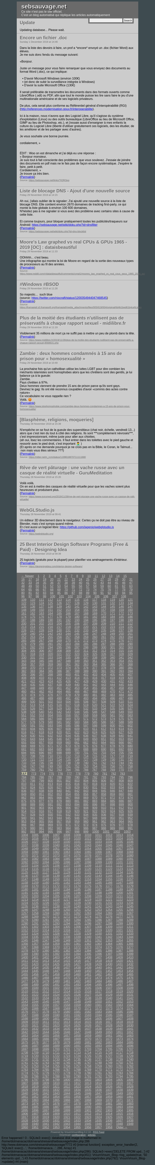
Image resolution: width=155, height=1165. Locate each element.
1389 (24, 954)
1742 (35, 1062)
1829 (24, 1090)
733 (23, 763)
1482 (77, 981)
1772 (119, 1069)
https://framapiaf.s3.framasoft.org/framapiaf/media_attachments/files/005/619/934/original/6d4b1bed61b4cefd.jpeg (80, 307)
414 (77, 678)
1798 (45, 1079)
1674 (130, 1039)
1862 (24, 1100)
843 (85, 790)
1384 (87, 950)
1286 (98, 920)
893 (68, 804)
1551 (109, 1001)
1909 (56, 1113)
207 (85, 623)
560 (103, 715)
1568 (56, 1008)
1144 (109, 875)
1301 (24, 926)
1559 (77, 1005)
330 (23, 657)
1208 (87, 896)
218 (68, 627)
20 (51, 579)
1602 (66, 1018)
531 (77, 708)
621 (68, 732)
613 (112, 729)
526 (32, 708)
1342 (109, 937)
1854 (56, 1096)
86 (66, 593)
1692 (87, 1045)
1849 (119, 1093)
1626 (87, 1025)
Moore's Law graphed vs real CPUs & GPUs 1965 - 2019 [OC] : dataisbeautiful (73, 244)
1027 (35, 841)
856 (85, 794)
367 (121, 664)
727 (85, 759)
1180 (24, 889)
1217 (66, 899)
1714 (87, 1052)
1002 (116, 831)
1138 (45, 875)
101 (61, 596)
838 (41, 790)
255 (50, 637)
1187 (98, 889)
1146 (130, 875)
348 (68, 661)
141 (77, 606)
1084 (56, 858)
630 (32, 735)
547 (103, 712)
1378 (24, 950)
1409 (119, 957)
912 (121, 807)
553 (41, 715)
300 (103, 647)
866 (59, 797)
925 (121, 811)
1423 (35, 964)
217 (59, 627)
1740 (130, 1059)
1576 (24, 1011)
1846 (87, 1093)
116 (85, 599)
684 (50, 749)
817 (85, 784)
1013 (119, 835)
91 (102, 593)
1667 (56, 1039)
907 (77, 807)
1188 (109, 889)
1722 (56, 1056)
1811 (66, 1083)
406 (121, 674)
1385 (98, 950)
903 (41, 807)
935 (94, 814)
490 (59, 698)
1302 (35, 926)
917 (50, 811)
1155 (109, 879)
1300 (130, 923)
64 (23, 589)
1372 (77, 947)
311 (85, 650)
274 (103, 640)
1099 (98, 862)
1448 (66, 971)
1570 (77, 1008)
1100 (109, 862)
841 (68, 790)
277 (130, 640)
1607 (119, 1018)
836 (23, 790)
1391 (45, 954)
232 (77, 630)
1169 (24, 886)
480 (85, 695)
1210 (109, 896)
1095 (56, 862)
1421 (130, 960)
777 (69, 773)
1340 (87, 937)
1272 (66, 916)
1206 (66, 896)
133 (121, 603)
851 (41, 794)
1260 (56, 913)
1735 (77, 1059)
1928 (24, 1120)
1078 (109, 855)
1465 (130, 974)
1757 (77, 1066)
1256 (130, 909)
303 (130, 647)
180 (77, 616)
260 (94, 637)
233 (85, 630)
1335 (35, 937)
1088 (98, 858)
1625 (77, 1025)
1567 (45, 1008)
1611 (45, 1022)
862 (23, 797)
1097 (77, 862)
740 (85, 763)
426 (68, 681)
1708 (24, 1052)
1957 (98, 1127)
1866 (66, 1100)
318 (32, 654)
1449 (77, 971)
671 (50, 746)
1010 (87, 835)
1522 (35, 994)
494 (94, 698)
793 (103, 777)
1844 (66, 1093)
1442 (119, 967)
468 (94, 691)
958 (68, 821)
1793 (109, 1076)
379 (112, 667)
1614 (77, 1022)
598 (94, 725)
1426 (66, 964)
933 (77, 814)
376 (85, 667)
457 (112, 688)
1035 (119, 841)
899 (121, 804)
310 (77, 650)
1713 (77, 1052)
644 (41, 739)
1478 (35, 981)
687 (77, 749)
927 (23, 814)
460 (23, 691)
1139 (56, 875)
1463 (109, 974)
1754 (45, 1066)
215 (41, 627)
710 (50, 756)
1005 (35, 835)
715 (94, 756)
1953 (56, 1127)
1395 (87, 954)
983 (59, 828)
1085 (66, 858)
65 (30, 589)
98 (37, 596)
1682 (98, 1042)
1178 (119, 886)
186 (130, 616)
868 (77, 797)
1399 (130, 954)
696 (41, 752)
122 (23, 603)
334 (59, 657)
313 (103, 650)
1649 (98, 1032)
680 (130, 746)
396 (32, 674)
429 (94, 681)
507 (94, 701)
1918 (35, 1117)
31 (131, 579)
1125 (24, 872)
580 (50, 722)
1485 (109, 981)
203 (50, 623)
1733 (56, 1059)
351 (94, 661)
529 (59, 708)
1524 (56, 994)
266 (32, 640)
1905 (130, 1110)
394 (130, 671)
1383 (77, 950)
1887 (56, 1107)
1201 (130, 892)
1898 (56, 1110)
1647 (77, 1032)
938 (121, 814)
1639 (109, 1028)
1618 (119, 1022)
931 (59, 814)
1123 (119, 869)
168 (85, 613)
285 (85, 644)
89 (87, 593)
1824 (87, 1086)
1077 (98, 855)
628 (130, 732)
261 (103, 637)
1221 (109, 899)
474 (32, 695)
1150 (56, 879)
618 (41, 732)
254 (41, 637)
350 (85, 661)
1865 (56, 1100)
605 (41, 729)
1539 (98, 998)
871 (103, 797)
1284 (77, 920)
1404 (66, 957)
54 (66, 586)
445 (121, 684)
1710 (45, 1052)
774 (42, 773)
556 (68, 715)
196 (103, 620)
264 (130, 637)
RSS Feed (98, 1132)
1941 (45, 1124)
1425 (56, 964)
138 (50, 606)
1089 (109, 858)
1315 (56, 930)
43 (102, 582)
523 (121, 705)
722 (41, 759)
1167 (119, 882)
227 (32, 630)
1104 (35, 865)
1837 (109, 1090)
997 (68, 831)
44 (109, 582)
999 (85, 831)
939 (130, 814)
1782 (109, 1073)
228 (41, 630)
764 (68, 769)
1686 (24, 1045)
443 (103, 684)
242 (50, 633)
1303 (45, 926)
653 (121, 739)
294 (50, 647)
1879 (87, 1103)
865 (50, 797)
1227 (56, 903)
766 (85, 769)
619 (50, 732)
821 (121, 784)
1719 (24, 1056)
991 (130, 828)
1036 (130, 841)
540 (41, 712)
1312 (24, 930)
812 (41, 784)
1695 (119, 1045)
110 (32, 599)
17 (30, 579)
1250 (66, 909)
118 (103, 599)
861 (130, 794)
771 (130, 769)
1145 (119, 875)
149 (32, 610)
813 (50, 784)
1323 (24, 933)
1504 (77, 988)
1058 (130, 848)
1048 (24, 848)
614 (121, 729)
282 (59, 644)
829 (77, 787)
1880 (98, 1103)
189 (41, 620)
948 (94, 818)
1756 (66, 1066)
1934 (87, 1120)
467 (85, 691)
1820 (45, 1086)
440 (77, 684)
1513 (56, 991)
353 (112, 661)
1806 (130, 1079)
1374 (98, 947)
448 (32, 688)
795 (121, 777)
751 (68, 766)
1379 (35, 950)
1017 (45, 838)
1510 (24, 991)
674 (77, 746)
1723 (66, 1056)
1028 (45, 841)
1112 (119, 865)
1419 (109, 960)
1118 (66, 869)
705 (121, 752)
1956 (87, 1127)
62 (123, 586)
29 (116, 579)
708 (32, 756)
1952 (45, 1127)
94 (123, 593)
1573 (109, 1008)
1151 (66, 879)
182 (94, 616)
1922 (77, 1117)
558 (85, 715)
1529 (109, 994)
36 (51, 582)
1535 (56, 998)
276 (121, 640)
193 (77, 620)
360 (59, 664)
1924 (98, 1117)
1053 (77, 848)
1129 (66, 872)
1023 (109, 838)
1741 (24, 1062)
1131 (87, 872)
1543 (24, 1001)
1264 (98, 913)
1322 (130, 930)
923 (103, 811)
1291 (35, 923)
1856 (77, 1096)
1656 (56, 1035)
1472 (87, 977)
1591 (66, 1015)
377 (94, 667)
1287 (109, 920)
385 (50, 671)
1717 (119, 1052)
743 (112, 763)
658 (50, 742)
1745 (66, 1062)
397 (41, 674)
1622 (45, 1025)
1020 (77, 838)
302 (121, 647)
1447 (56, 971)
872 (112, 797)
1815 (109, 1083)
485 (130, 695)
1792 (98, 1076)
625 (103, 732)
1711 (56, 1052)
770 (121, 769)
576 (130, 718)
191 (59, 620)
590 (23, 725)
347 (59, 661)
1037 (24, 845)
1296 (87, 923)
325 (94, 654)
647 (68, 739)
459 (130, 688)
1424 (45, 964)
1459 (66, 974)
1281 (45, 920)
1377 (130, 947)
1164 (87, 882)
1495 (98, 984)
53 (59, 586)
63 (131, 586)
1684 (119, 1042)
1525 (66, 994)
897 (103, 804)
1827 (119, 1086)
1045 (109, 845)
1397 (109, 954)
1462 (98, 974)
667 (130, 742)
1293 (56, 923)
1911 (77, 1113)
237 (121, 630)
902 (32, 807)
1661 (109, 1035)
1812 (77, 1083)
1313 (35, 930)
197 (112, 620)
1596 (119, 1015)
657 (41, 742)
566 (41, 718)
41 (87, 582)
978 (130, 824)
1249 (56, 909)
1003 (127, 831)
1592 (77, 1015)
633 (59, 735)
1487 (130, 981)
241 (41, 633)
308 (59, 650)
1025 (130, 838)
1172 (56, 886)
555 (59, 715)
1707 (130, 1049)
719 (130, 756)
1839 (130, 1090)
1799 (56, 1079)
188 (32, 620)
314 (112, 650)
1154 (98, 879)
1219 (87, 899)
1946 (98, 1124)
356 (23, 664)
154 (77, 610)
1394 (77, 954)
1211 (119, 896)
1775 (35, 1073)
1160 (45, 882)
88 (80, 593)
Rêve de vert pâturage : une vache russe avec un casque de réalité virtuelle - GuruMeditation (72, 470)
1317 (77, 930)
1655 (45, 1035)
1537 (77, 998)
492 (77, 698)
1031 (77, 841)
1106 (56, 865)
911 (112, 807)
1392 (56, 954)
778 (78, 773)
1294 (66, 923)
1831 (45, 1090)
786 (41, 777)
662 (85, 742)
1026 (24, 841)
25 (87, 579)
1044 (98, 845)
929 (41, 814)
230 (59, 630)
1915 (119, 1113)
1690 (66, 1045)
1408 (109, 957)
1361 (77, 943)
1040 (56, 845)
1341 (98, 937)
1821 (56, 1086)
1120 (87, 869)
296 (68, 647)
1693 (98, 1045)
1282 (56, 920)
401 (77, 674)
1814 (98, 1083)
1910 (66, 1113)
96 (23, 596)
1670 (87, 1039)
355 (130, 661)
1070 (24, 855)
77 (116, 589)
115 (77, 599)
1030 (66, 841)
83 (44, 593)
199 (130, 620)
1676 (35, 1042)
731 (121, 759)
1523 (45, 994)
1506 (98, 988)
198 (121, 620)
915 (32, 811)
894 (77, 804)
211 (121, 623)
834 (121, 787)
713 (77, 756)
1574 (119, 1008)
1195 (66, 892)
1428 (87, 964)
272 (85, 640)
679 (121, 746)
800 (50, 780)
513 (32, 705)
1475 (119, 977)
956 (50, 821)
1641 (130, 1028)
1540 (109, 998)
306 (41, 650)
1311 (130, 926)
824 (32, 787)
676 (94, 746)
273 (94, 640)
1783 (119, 1073)
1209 (98, 896)
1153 (87, 879)
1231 (98, 903)
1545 (45, 1001)
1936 (109, 1120)
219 (77, 627)
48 (23, 586)
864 (41, 797)
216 (50, 627)
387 (68, 671)
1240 (77, 906)
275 (112, 640)
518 (77, 705)
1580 (66, 1011)
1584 (109, 1011)
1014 (130, 835)
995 (50, 831)
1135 (130, 872)
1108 (77, 865)
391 (103, 671)
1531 (130, 994)
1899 (66, 1110)
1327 (66, 933)
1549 (87, 1001)
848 (130, 790)
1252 (87, 909)
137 (41, 606)
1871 (119, 1100)
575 (121, 718)
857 (94, 794)
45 (116, 582)
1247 (35, 909)
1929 (35, 1120)
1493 (77, 984)
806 (103, 780)
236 (112, 630)
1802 (87, 1079)
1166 (109, 882)
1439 (87, 967)
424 (50, 681)
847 (121, 790)
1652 (130, 1032)
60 (109, 586)
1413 (45, 960)
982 (50, 828)
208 (94, 623)
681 (23, 749)
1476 (130, 977)
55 (73, 586)
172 (121, 613)
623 (85, 732)
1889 (77, 1107)
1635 (66, 1028)
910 (103, 807)
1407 (98, 957)
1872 (130, 1100)
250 (121, 633)
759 (23, 769)
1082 (35, 858)
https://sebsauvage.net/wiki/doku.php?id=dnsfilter (64, 224)
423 (41, 681)
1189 (119, 889)
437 (50, 684)
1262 (77, 913)
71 (73, 589)
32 (23, 582)
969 (50, 824)
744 (121, 763)
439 (68, 684)
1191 (24, 892)
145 (112, 606)
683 (41, 749)
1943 (66, 1124)
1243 (109, 906)
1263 (87, 913)
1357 (35, 943)
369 (23, 667)
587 (112, 722)
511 (130, 701)
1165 (98, 882)
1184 (66, 889)
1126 (35, 872)
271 (77, 640)
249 (112, 633)
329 (130, 654)
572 (94, 718)
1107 (66, 865)
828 (68, 787)
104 (88, 596)
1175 (87, 886)
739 (77, 763)
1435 (45, 967)
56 (80, 586)
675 (85, 746)
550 (130, 712)
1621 (35, 1025)
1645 (56, 1032)
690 (103, 749)
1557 (56, 1005)
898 (112, 804)
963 (112, 821)
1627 (98, 1025)
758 (130, 766)
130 (94, 603)
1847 (98, 1093)
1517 (98, 991)
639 (112, 735)
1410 (130, 957)
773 (33, 773)
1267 (130, 913)
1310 (119, 926)
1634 (56, 1028)
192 (68, 620)
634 (68, 735)
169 (94, 613)
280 (41, 644)
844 (94, 790)
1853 (45, 1096)
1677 (45, 1042)
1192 (35, 892)
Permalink (27, 177)
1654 (35, 1035)
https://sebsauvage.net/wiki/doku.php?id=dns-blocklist (57, 231)
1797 (35, 1079)
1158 (24, 882)
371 (41, 667)
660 (68, 742)
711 (59, 756)
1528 (98, 994)
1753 (35, 1066)
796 (130, 777)
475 (41, 695)
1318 (87, 930)
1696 (130, 1045)
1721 (45, 1056)
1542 (130, 998)
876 (32, 801)
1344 (130, 937)
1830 (35, 1090)
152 (59, 610)
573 (103, 718)
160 (130, 610)
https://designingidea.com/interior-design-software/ (56, 566)
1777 (56, 1073)
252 (23, 637)
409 (32, 678)
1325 (45, 933)
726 (77, 759)
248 (103, 633)
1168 (130, 882)
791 (85, 777)
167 (77, 613)
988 (103, 828)
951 (121, 818)
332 (41, 657)
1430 (109, 964)
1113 (130, 865)
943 (50, 818)
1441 (109, 967)
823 (23, 787)
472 (130, 691)
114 (68, 599)
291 (23, 647)
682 (32, 749)
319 (41, 654)
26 (95, 579)
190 (50, 620)
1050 (45, 848)
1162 (66, 882)
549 (121, 712)
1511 (35, 991)
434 (23, 684)
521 (103, 705)
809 (130, 780)
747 (32, 766)
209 (103, 623)
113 (59, 599)
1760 (109, 1066)
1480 (56, 981)
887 (130, 801)
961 (94, 821)
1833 (66, 1090)
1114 (24, 869)
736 (50, 763)
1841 (35, 1093)
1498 (130, 984)
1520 (130, 991)
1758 (87, 1066)
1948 (119, 1124)
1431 (119, 964)
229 (50, 630)
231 (68, 630)
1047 (130, 845)
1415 (66, 960)
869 (85, 797)
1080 (130, 855)
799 (41, 780)
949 (103, 818)
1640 (119, 1028)
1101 (119, 862)
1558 (66, 1005)
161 (23, 613)
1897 (45, 1110)
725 (68, 759)
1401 (35, 957)
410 (41, 678)
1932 (66, 1120)
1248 (45, 909)
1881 (109, 1103)
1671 (98, 1039)
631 (41, 735)
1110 (98, 865)
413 (68, 678)
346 (50, 661)
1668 (66, 1039)
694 (23, 752)
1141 (77, 875)
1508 (119, 988)
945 (68, 818)
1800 (66, 1079)
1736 (87, 1059)
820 (112, 784)
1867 (77, 1100)
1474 (109, 977)
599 (103, 725)
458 (121, 688)
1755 (56, 1066)
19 (44, 579)
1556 (45, 1005)
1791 (87, 1076)
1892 (109, 1107)
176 (41, 616)
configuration (79, 1134)
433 (130, 681)
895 (85, 804)
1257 (24, 913)
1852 (35, 1096)
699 (68, 752)
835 (130, 787)
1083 (45, 858)
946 (77, 818)
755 (103, 766)
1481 (66, 981)
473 (23, 695)
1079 (119, 855)
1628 (109, 1025)
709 (41, 756)
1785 (24, 1076)
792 (94, 777)
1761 (119, 1066)
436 (41, 684)
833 (112, 787)
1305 (66, 926)
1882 (119, 1103)
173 (130, 613)
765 (77, 769)
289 (121, 644)
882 (85, 801)
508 (103, 701)
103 (79, 596)
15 (125, 576)
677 (103, 746)
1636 (77, 1028)
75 (102, 589)
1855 (66, 1096)
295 (59, 647)
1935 (98, 1120)
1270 (45, 916)
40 (80, 582)
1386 (109, 950)
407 (130, 674)
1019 (66, 838)
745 (130, 763)
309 (68, 650)
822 (130, 784)
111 (41, 599)
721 (32, 759)
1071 (35, 855)
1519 (119, 991)
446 (130, 684)
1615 (87, 1022)
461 (32, 691)
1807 (24, 1083)
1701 (66, 1049)
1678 (56, 1042)
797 (23, 780)
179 (68, 616)
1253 (98, 909)
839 (50, 790)
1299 (119, 923)
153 (68, 610)
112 (50, 599)
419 (121, 678)
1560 (87, 1005)
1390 (35, 954)
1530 (119, 994)
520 (94, 705)
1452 (109, 971)
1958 (109, 1127)
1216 (56, 899)
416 (94, 678)
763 (59, 769)
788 (59, 777)
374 (68, 667)
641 (130, 735)
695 (32, 752)
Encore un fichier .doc (43, 37)
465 (68, 691)
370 (32, 667)
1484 (98, 981)
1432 (130, 964)
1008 (66, 835)
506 (85, 701)
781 (104, 773)
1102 (130, 862)
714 (85, 756)
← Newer (27, 576)
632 (50, 735)
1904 (119, 1110)
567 (50, 718)
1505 (87, 988)
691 (112, 749)
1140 (66, 875)
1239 (66, 906)
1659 (87, 1035)
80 (23, 593)
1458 (56, 974)
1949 (130, 1124)
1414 (56, 960)
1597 (130, 1015)
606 (50, 729)
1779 (77, 1073)
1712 (66, 1052)
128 (77, 603)
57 (87, 586)
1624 (66, 1025)
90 (95, 593)
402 (85, 674)
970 (59, 824)
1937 (119, 1120)
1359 (56, 943)
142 (85, 606)
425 (59, 681)
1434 (35, 967)
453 (77, 688)
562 (121, 715)
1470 (66, 977)
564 (23, 718)
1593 (87, 1015)
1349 (66, 940)
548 (112, 712)
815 (68, 784)
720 (23, 759)
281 (50, 644)
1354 (119, 940)
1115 (35, 869)
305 (32, 650)
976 (112, 824)
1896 (35, 1110)
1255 (119, 909)
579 (41, 722)
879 (59, 801)
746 (23, 766)
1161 (56, 882)
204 (59, 623)
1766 (56, 1069)
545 (85, 712)
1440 (98, 967)
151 (50, 610)
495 (103, 698)
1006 (45, 835)
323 (77, 654)
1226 (45, 903)
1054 (87, 848)
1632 (35, 1028)
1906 (24, 1113)
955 (41, 821)
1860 (119, 1096)
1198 (98, 892)
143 (94, 606)
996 (59, 831)
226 (23, 630)
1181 (35, 889)
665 (112, 742)
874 (130, 797)
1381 (56, 950)
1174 (77, 886)
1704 (98, 1049)
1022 (98, 838)
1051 (56, 848)
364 (94, 664)
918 (59, 811)
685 (59, 749)
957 (59, 821)
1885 (35, 1107)
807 (112, 780)
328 (121, 654)
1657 (66, 1035)
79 (131, 589)
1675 (24, 1042)
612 (103, 729)
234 (94, 630)
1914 (109, 1113)
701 (85, 752)
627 (121, 732)
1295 (77, 923)
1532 (24, 998)
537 (130, 708)
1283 (66, 920)
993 (32, 831)
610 (85, 729)
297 (77, 647)
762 (50, 769)
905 (59, 807)
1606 (109, 1018)
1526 (77, 994)
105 (97, 596)
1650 (109, 1032)
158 (112, 610)
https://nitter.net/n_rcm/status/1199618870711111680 (57, 457)
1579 (56, 1011)
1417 (87, 960)
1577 (35, 1011)
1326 (56, 933)
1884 (24, 1107)
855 (77, 794)
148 (23, 610)
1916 (130, 1113)
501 (41, 701)
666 (121, 742)
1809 (45, 1083)
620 (59, 732)
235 (103, 630)
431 (112, 681)
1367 (24, 947)
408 (23, 678)
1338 (66, 937)
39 (73, 582)
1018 (56, 838)
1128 (56, 872)
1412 (35, 960)
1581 (77, 1011)
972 (77, 824)
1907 (35, 1113)
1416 (77, 960)
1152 (77, 879)
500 (32, 701)
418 (112, 678)
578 (32, 722)
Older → (122, 1127)
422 (32, 681)
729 (103, 759)
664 (103, 742)
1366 (130, 943)
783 (122, 773)
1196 (77, 892)
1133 (109, 872)
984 (68, 828)
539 (32, 712)
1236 (35, 906)
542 (59, 712)
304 (23, 650)
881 (77, 801)
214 (32, 627)
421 (23, 681)
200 (23, 623)
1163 (77, 882)
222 (103, 627)
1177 (109, 886)
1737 (98, 1059)
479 (77, 695)
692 (121, 749)
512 (23, 705)
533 (94, 708)
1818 (24, 1086)
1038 (35, 845)
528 (50, 708)
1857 (87, 1096)
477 (59, 695)
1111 (109, 865)
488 (41, 698)
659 (59, 742)
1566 (35, 1008)
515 (50, 705)
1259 (45, 913)
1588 (35, 1015)
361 (68, 664)
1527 (87, 994)
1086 (77, 858)
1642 (24, 1032)
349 (77, 661)
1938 (130, 1120)
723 (50, 759)
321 (59, 654)
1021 (87, 838)
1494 (87, 984)
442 (94, 684)
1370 (56, 947)
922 (94, 811)
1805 (119, 1079)
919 (68, 811)
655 (23, 742)
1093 (35, 862)
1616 (98, 1022)
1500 (35, 988)
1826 (109, 1086)
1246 (24, 909)
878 (50, 801)
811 (32, 784)
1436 (56, 967)
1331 (109, 933)
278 (23, 644)
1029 (56, 841)
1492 (66, 984)
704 (112, 752)
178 (59, 616)
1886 (45, 1107)
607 (59, 729)
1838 (119, 1090)
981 (41, 828)
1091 (130, 858)
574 (112, 718)
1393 (66, 954)
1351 (87, 940)
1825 (98, 1086)
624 (94, 732)
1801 (77, 1079)
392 (112, 671)
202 (41, 623)
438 (59, 684)
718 (121, 756)
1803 (98, 1079)
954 (32, 821)
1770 (98, 1069)
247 (94, 633)
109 (23, 599)
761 (41, 769)
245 (77, 633)
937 (112, 814)
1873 (24, 1103)
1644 (45, 1032)
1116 (45, 869)
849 (23, 794)
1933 (77, 1120)
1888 (66, 1107)
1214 (35, 899)
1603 (77, 1018)
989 (112, 828)
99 (44, 596)
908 (85, 807)
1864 (45, 1100)
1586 (130, 1011)
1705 (109, 1049)
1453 (119, 971)
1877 (66, 1103)
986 (85, 828)
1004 (24, 835)
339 (103, 657)
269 (59, 640)
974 (94, 824)
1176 (98, 886)
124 (41, 603)
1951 (35, 1127)
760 (32, 769)
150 (41, 610)
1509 (130, 988)
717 (112, 756)
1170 (35, 886)
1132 (98, 872)
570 (77, 718)
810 (23, 784)
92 (109, 593)
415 (85, 678)
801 (59, 780)
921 (85, 811)
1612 (56, 1022)
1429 (98, 964)
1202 (24, 896)
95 (131, 593)
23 (73, 579)
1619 (130, 1022)
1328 (77, 933)
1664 (24, 1039)
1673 (119, 1039)
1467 (35, 977)
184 (112, 616)
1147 (24, 879)
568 (59, 718)
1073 (56, 855)
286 (94, 644)
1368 (35, 947)
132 (112, 603)
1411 (24, 960)
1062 (56, 852)
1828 (130, 1086)
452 (68, 688)
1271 (56, 916)
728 (94, 759)
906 (68, 807)
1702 (77, 1049)
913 (130, 807)
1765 (45, 1069)
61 (116, 586)
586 (103, 722)
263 (121, 637)
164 (50, 613)
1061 (45, 852)
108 (123, 596)
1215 (45, 899)
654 (130, 739)
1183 (56, 889)
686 (68, 749)
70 (66, 589)
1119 (77, 869)
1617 (109, 1022)
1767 (66, 1069)
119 (112, 599)
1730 (24, 1059)
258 (77, 637)
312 (94, 650)
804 (85, 780)
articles (92, 1134)
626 (112, 732)
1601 (56, 1018)
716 (103, 756)
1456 (35, 974)
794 (112, 777)
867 (68, 797)
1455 (24, 974)
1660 (98, 1035)
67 (44, 589)
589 (130, 722)
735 (41, 763)
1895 (24, 1110)
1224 (24, 903)
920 (77, 811)
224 (121, 627)
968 (41, 824)
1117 (56, 869)
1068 (119, 852)
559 (94, 715)
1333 (130, 933)
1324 (35, 933)
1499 (24, 988)
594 (59, 725)
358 (41, 664)
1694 (109, 1045)
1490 (45, 984)
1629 (119, 1025)
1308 (98, 926)
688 (85, 749)
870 (94, 797)
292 (32, 647)
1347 (45, 940)
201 (32, 623)
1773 (130, 1069)
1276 (109, 916)
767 (94, 769)
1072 (45, 855)
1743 (45, 1062)
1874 (35, 1103)
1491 (56, 984)
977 (121, 824)
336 (77, 657)
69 (59, 589)
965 (130, 821)
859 (112, 794)
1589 (45, 1015)
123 (32, 603)
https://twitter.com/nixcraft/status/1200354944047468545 (69, 297)
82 (37, 593)
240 (32, 633)
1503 (66, 988)
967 (32, 824)
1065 (87, 852)
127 (68, 603)
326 (103, 654)
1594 (98, 1015)
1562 (109, 1005)
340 (112, 657)
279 (32, 644)
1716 (109, 1052)
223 (112, 627)
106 (105, 596)
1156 (119, 879)
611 (94, 729)
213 (23, 627)
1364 (109, 943)
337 (85, 657)
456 (103, 688)
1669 (77, 1039)
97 (30, 596)
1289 (130, 920)
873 (121, 797)
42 (95, 582)
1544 (35, 1001)
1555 (35, 1005)
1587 (24, 1015)
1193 (45, 892)
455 (94, 688)
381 (130, 667)
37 (59, 582)
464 (59, 691)
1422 (24, 964)
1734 (66, 1059)
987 (94, 828)
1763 (24, 1069)
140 (68, 606)
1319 (98, 930)
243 (59, 633)
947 (85, 818)
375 (77, 667)
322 (68, 654)
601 (121, 725)
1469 (56, 977)
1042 (77, 845)
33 (30, 582)
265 (23, 640)
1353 (109, 940)
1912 (87, 1113)
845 (103, 790)
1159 (35, 882)
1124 (130, 869)
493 (85, 698)
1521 (24, 994)
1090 (119, 858)
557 (77, 715)
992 (23, 831)
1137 (35, 875)
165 (59, 613)
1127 (45, 872)
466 (77, 691)
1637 (87, 1028)
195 (94, 620)
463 (50, 691)
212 (130, 623)
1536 (66, 998)
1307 (87, 926)
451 (59, 688)
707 (23, 756)
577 (23, 722)
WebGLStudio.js (37, 510)
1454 (130, 971)
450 (50, 688)
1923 (87, 1117)
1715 (98, 1052)
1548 (77, 1001)
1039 (45, 845)
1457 (45, 974)
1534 (45, 998)
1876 (56, 1103)
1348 (56, 940)
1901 (87, 1110)
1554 (24, 1005)
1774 (24, 1073)
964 (121, 821)
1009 (77, 835)
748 (41, 766)
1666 (45, 1039)
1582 (87, 1011)
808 (121, 780)
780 (95, 773)
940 (23, 818)
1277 (119, 916)
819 (103, 784)
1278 (130, 916)
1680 (77, 1042)
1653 (24, 1035)
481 (94, 695)
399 (59, 674)
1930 (45, 1120)
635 (77, 735)
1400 (24, 957)
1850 (130, 1093)
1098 (87, 862)
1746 (77, 1062)
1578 (45, 1011)
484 (121, 695)
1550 (98, 1001)
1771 (109, 1069)
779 (87, 773)
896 (94, 804)
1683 (109, 1042)
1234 (130, 903)
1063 (66, 852)
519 (85, 705)
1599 (35, 1018)
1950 (24, 1127)
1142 (87, 875)
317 (23, 654)
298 (85, 647)
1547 (66, 1001)
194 (85, 620)
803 (77, 780)
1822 (66, 1086)
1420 (119, 960)
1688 (45, 1045)
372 (50, 667)
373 (59, 667)
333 (50, 657)
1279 (24, 920)
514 (41, 705)
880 (68, 801)
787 (50, 777)
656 (32, 742)
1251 (77, 909)
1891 (98, 1107)
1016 (35, 838)
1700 (56, 1049)
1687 (35, 1045)
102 (70, 596)
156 (94, 610)
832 (103, 787)
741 (94, 763)
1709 (35, 1052)
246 (85, 633)
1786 (35, 1076)
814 (59, 784)
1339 (77, 937)
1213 (24, 899)
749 (50, 766)
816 (77, 784)
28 (109, 579)
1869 (98, 1100)
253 (32, 637)
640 (121, 735)
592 (41, 725)
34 (37, 582)
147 (130, 606)
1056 (109, 848)
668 (23, 746)
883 (94, 801)
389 (85, 671)
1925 (109, 1117)
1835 (87, 1090)
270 (68, 640)
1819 (35, 1086)
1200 (119, 892)
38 (66, 582)
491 (68, 698)
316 (130, 650)
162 (32, 613)
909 (94, 807)
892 (59, 804)
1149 (45, 879)
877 (41, 801)
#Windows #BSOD (39, 284)
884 (103, 801)
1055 (98, 848)
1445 (35, 971)
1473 (98, 977)
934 (85, 814)
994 (41, 831)
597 (85, 725)
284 (77, 644)
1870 (109, 1100)
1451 (98, 971)
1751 (130, 1062)
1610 (35, 1022)
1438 (77, 967)
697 (50, 752)
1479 (45, 981)
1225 (35, 903)
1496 (109, 984)
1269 (35, 916)
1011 (98, 835)
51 (44, 586)
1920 (56, 1117)
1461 (87, 974)
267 (41, 640)
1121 (98, 869)
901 (23, 807)
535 (112, 708)
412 (59, 678)
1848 (109, 1093)
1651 (119, 1032)
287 (103, 644)
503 (59, 701)
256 (59, 637)
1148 (35, 879)
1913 (98, 1113)
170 (103, 613)
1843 (56, 1093)
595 (68, 725)
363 (85, 664)
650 (94, 739)
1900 (77, 1110)
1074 (66, 855)
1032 (87, 841)
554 (50, 715)
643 (32, 739)
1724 (77, 1056)
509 (112, 701)
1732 (45, 1059)
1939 (24, 1124)
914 (23, 811)
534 (103, 708)
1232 (109, 903)
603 (23, 729)
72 (80, 589)
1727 (109, 1056)
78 (123, 589)
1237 (45, 906)
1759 (98, 1066)
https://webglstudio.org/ (41, 533)
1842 (45, 1093)
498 (130, 698)
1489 (35, 984)
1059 (24, 852)
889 (32, 804)
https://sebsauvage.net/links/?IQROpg (49, 180)
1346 (35, 940)
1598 (24, 1018)
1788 (56, 1076)
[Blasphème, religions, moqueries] (56, 419)
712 (68, 756)
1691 (77, 1045)
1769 (87, 1069)
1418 (98, 960)
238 (130, 630)
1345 (24, 940)
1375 (109, 947)
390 (94, 671)
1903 (109, 1110)
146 (121, 606)
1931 (56, 1120)
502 (50, 701)
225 (130, 627)
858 (103, 794)
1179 (130, 886)
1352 (98, 940)
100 (52, 596)
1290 (24, 923)
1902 (98, 1110)
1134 (119, 872)
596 (77, 725)
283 (68, 644)
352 (103, 661)
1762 (130, 1066)
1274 (87, 916)
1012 (109, 835)
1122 (109, 869)
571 (85, 718)
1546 (56, 1001)
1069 (130, 852)
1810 (56, 1083)
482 (103, 695)
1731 (35, 1059)
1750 (119, 1062)
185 (121, 616)
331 (32, 657)
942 (41, 818)
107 (114, 596)
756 (112, 766)
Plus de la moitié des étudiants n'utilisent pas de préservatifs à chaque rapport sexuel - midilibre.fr (73, 320)
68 (51, 589)
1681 (87, 1042)
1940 (35, 1124)
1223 (130, 899)
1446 (45, 971)
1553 (130, 1001)
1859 (109, 1096)
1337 (56, 937)
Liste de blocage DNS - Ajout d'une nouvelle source (75, 190)
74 (95, 589)
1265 (109, 913)
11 (96, 576)
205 (68, 623)
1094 (45, 862)
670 (41, 746)
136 (32, 606)
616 (23, 732)
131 (103, 603)
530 (68, 708)
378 (103, 667)
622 (77, 732)
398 (50, 674)
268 (50, 640)
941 (32, 818)
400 (68, 674)
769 (112, 769)
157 (103, 610)
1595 (109, 1015)
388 (77, 671)
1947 (109, 1124)
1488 (24, 984)
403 (94, 674)
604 (32, 729)
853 (59, 794)
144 (103, 606)
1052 (66, 848)
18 (37, 579)
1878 (77, 1103)
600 (112, 725)
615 (130, 729)
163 (41, 613)
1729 (130, 1056)
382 (23, 671)
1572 (98, 1008)
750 (59, 766)
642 (23, 739)
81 (30, 593)
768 (103, 769)
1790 (77, 1076)
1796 (24, 1079)
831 (94, 787)
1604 (87, 1018)
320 (50, 654)
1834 (77, 1090)
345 (41, 661)
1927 (130, 1117)
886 (121, 801)
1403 (56, 957)
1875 (45, 1103)
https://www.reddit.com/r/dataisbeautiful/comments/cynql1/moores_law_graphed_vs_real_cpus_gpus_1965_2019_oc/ (82, 273)
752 (77, 766)
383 (32, 671)
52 (51, 586)
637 (94, 735)
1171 (45, 886)
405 (112, 674)
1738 (109, 1059)
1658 (77, 1035)
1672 (109, 1039)
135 (23, 606)
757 (121, 766)
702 (94, 752)
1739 (119, 1059)
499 (23, 701)
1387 (119, 950)
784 (23, 777)
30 (123, 579)
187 (23, 620)
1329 (87, 933)
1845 (77, 1093)
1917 (24, 1117)
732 (130, 759)
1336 (45, 937)
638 (103, 735)
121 (130, 599)
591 (32, 725)
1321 (119, 930)
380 (121, 667)
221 (94, 627)
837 (32, 790)
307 (50, 650)
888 (23, 804)
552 (32, 715)
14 (118, 576)
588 (121, 722)
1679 (66, 1042)
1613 (66, 1022)
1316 (66, 930)
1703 (87, 1049)
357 (32, 664)
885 (112, 801)
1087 (87, 858)
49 (30, 586)
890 (41, 804)
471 (121, 691)
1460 (77, 974)
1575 (130, 1008)
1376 (119, 947)
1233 (119, 903)
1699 (45, 1049)
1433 (24, 967)
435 (32, 684)
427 (77, 681)
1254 (109, 909)
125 (50, 603)
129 (85, 603)
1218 (77, 899)
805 (94, 780)
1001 (106, 831)
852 (50, 794)
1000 (95, 831)
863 (32, 797)
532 (85, 708)
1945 (87, 1124)
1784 (130, 1073)
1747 (87, 1062)
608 (68, 729)
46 (123, 582)
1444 (24, 971)
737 (59, 763)
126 (59, 603)
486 (23, 698)
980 (32, 828)
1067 (109, 852)
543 (68, 712)
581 (59, 722)
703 (103, 752)
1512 (45, 991)
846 (112, 790)
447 (23, 688)
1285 (87, 920)
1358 (45, 943)
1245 (130, 906)
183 (103, 616)
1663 (130, 1035)
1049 (35, 848)
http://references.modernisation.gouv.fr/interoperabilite (57, 109)
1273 (77, 916)
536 (121, 708)
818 (94, 784)
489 (50, 698)
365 (103, 664)
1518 (109, 991)
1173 (66, 886)
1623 (56, 1025)
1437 (66, 967)
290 (130, 644)
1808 (35, 1083)
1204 (45, 896)
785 (32, 777)
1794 (119, 1076)
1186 (87, 889)
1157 (130, 879)
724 (59, 759)
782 (113, 773)
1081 (24, 858)
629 (23, 735)
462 (41, 691)
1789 (66, 1076)
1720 (35, 1056)
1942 (56, 1124)
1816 (119, 1083)
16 (23, 579)
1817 (130, 1083)
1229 (77, 903)
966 (23, 824)
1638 (98, 1028)
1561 (98, 1005)
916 (41, 811)
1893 (119, 1107)
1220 (98, 899)
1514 (66, 991)
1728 (119, 1056)
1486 (119, 981)
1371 (66, 947)
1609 (24, 1022)
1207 (77, 896)
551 (23, 715)
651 (103, 739)
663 (94, 742)
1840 (24, 1093)
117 (94, 599)
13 (110, 576)
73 (87, 589)
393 (121, 671)
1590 (56, 1015)
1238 (56, 906)
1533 (35, 998)
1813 (87, 1083)
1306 (77, 926)
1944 (77, 1124)
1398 (119, 954)
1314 (45, 930)
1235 (24, 906)
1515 (77, 991)
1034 (109, 841)
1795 (130, 1076)
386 (59, 671)
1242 (98, 906)
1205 (56, 896)
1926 (119, 1117)
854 (68, 794)
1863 (35, 1100)
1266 (119, 913)
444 (112, 684)
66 (37, 589)
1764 (35, 1069)
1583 (98, 1011)
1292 (45, 923)
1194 (56, 892)
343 (23, 661)
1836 (98, 1090)
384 (41, 671)
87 (73, 593)
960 (85, 821)
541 (50, 712)
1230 (87, 903)
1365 (119, 943)
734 (32, 763)
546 (94, 712)
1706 (119, 1049)
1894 (130, 1107)
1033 (98, 841)
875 (23, 801)
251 (130, 633)
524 (130, 705)
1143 (98, 875)
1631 (24, 1028)
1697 (24, 1049)
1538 (87, 998)
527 (41, 708)
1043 (87, 845)
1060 (35, 852)
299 (94, 647)
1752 (24, 1066)
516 (59, 705)
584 (85, 722)
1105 (45, 865)
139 (59, 606)
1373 (87, 947)
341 (121, 657)
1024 (119, 838)
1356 (24, 943)
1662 (119, 1035)
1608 (130, 1018)
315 (121, 650)
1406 (87, 957)
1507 (109, 988)
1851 (24, 1096)
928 (32, 814)
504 (68, 701)
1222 (119, 899)
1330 (98, 933)
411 (50, 678)
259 (85, 637)
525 (23, 708)
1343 (119, 937)
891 (50, 804)
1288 (119, 920)
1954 (66, 1127)
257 (68, 637)
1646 (66, 1032)
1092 (24, 862)
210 (112, 623)
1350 (77, 940)
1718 (130, 1052)
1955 (77, 1127)
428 (85, 681)
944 (59, 818)
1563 (119, 1005)
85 (59, 593)
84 (51, 593)
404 (103, 674)
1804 (109, 1079)
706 (130, 752)
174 (23, 616)
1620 (24, 1025)
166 (68, 613)
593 (50, 725)
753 (85, 766)
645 (50, 739)
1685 (130, 1042)
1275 (98, 916)
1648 (87, 1032)
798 (32, 780)
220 (85, 627)
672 (59, 746)
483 (112, 695)
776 (60, 773)
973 (85, 824)
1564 (130, 1005)
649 (85, 739)
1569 (66, 1008)
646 (59, 739)
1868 (87, 1100)
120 (121, 599)
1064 (77, 852)
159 (121, 610)
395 (23, 674)
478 (68, 695)
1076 (87, 855)
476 (50, 695)
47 (131, 582)
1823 (77, 1086)
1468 (45, 977)
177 (50, 616)
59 (102, 586)
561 (112, 715)
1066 (98, 852)
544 (77, 712)
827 (59, 787)
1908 (45, 1113)
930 (50, 814)
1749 (109, 1062)
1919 (45, 1117)
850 (32, 794)
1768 (77, 1069)
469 (103, 691)
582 (68, 722)
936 (103, 814)
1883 (130, 1103)
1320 (109, 930)
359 (50, 664)
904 (50, 807)
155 (85, 610)
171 (112, 613)
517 (68, 705)
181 (85, 616)
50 (37, 586)
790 (77, 777)
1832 (56, 1090)
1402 (45, 957)
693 (130, 749)
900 (130, 804)
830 (85, 787)
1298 (109, 923)
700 (77, 752)
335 (68, 657)
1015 (24, 838)
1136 (24, 875)
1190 (130, 889)
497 (121, 698)
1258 (35, 913)
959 (77, 821)
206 (77, 623)
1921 (66, 1117)
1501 (45, 988)
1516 (87, 991)
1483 (87, 981)
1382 (66, 950)
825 (41, 787)
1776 (45, 1073)
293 (41, 647)
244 (68, 633)
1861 (130, 1096)
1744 (56, 1062)
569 (68, 718)
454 (85, 688)
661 (77, 742)
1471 (77, 977)
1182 (45, 889)
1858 (98, 1096)
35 (44, 582)
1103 (24, 865)
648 (77, 739)
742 (103, 763)
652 (112, 739)
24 (80, 579)
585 (94, 722)
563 (130, 715)
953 (23, 821)
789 (68, 777)
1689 (56, 1045)
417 (103, 678)
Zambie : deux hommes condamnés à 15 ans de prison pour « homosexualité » (71, 356)
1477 (24, 981)
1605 (98, 1018)
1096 (66, 862)
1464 (119, 974)
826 (50, 787)
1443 (130, 967)
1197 (87, 892)
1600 (45, 1018)
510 (121, 701)
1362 (87, 943)
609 (77, 729)
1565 (24, 1008)
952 (130, 818)
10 (89, 576)
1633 (45, 1028)
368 (130, 664)
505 (77, 701)
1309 (109, 926)
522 (112, 705)
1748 (98, 1062)
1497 (119, 984)
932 (68, 814)
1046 (119, 845)
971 (68, 824)
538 (23, 712)
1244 (119, 906)
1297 (98, 923)
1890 (87, 1107)
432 (121, 681)
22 (66, 579)
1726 (98, 1056)
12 (103, 576)
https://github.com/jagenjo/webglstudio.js (87, 527)
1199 (109, 892)
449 (41, 688)
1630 (130, 1025)
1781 (98, 1073)
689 (94, 749)
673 (68, 746)
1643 (35, 1032)
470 (112, 691)
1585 (119, 1011)
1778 (66, 1073)
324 (85, 654)
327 (112, 654)
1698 (35, 1049)
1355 (130, 940)
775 (51, 773)
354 (121, 661)
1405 (77, 957)
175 (32, 616)
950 (112, 818)
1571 (87, 1008)
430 (103, 681)
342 (130, 657)
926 (130, 811)
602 (130, 725)
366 (112, 664)
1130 (77, 872)
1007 (56, 835)
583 (77, 722)
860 (121, 794)
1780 (87, 1073)
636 (85, 735)
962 (103, 821)
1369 (45, 947)
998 (77, 831)
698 (59, 752)
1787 (45, 1076)
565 (32, 718)
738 (68, 763)
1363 (98, 943)
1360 (66, 943)
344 (32, 661)
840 (59, 790)
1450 (87, 971)
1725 (87, 1056)
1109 (87, 865)
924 (112, 811)
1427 (77, 964)
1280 (35, 920)
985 (77, 828)
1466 (24, 977)
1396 (98, 954)
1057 (119, 848)
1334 (24, 937)
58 (95, 586)
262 (112, 637)
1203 (35, 896)
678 (112, 746)
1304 (56, 926)
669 (32, 746)
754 (94, 766)
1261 (66, 913)
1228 (66, 903)
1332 (119, 933)
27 (102, 579)
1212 (130, 896)
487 (32, 698)
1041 (66, 845)
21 (59, 579)
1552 (119, 1001)
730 (112, 759)
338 (94, 657)
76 (109, 589)
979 (23, 828)
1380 (45, 950)
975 (103, 824)
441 (85, 684)
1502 (56, 988)
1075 (77, 855)
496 (112, 698)
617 (32, 732)
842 (77, 790)
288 (112, 644)
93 (116, 593)
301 (112, 647)
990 (121, 828)
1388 (130, 950)
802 (68, 780)
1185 (77, 889)
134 (130, 603)
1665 (35, 1039)
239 (23, 633)
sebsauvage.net (43, 6)
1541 (119, 998)
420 (130, 678)
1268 (24, 916)
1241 (87, 906)
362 (77, 664)
